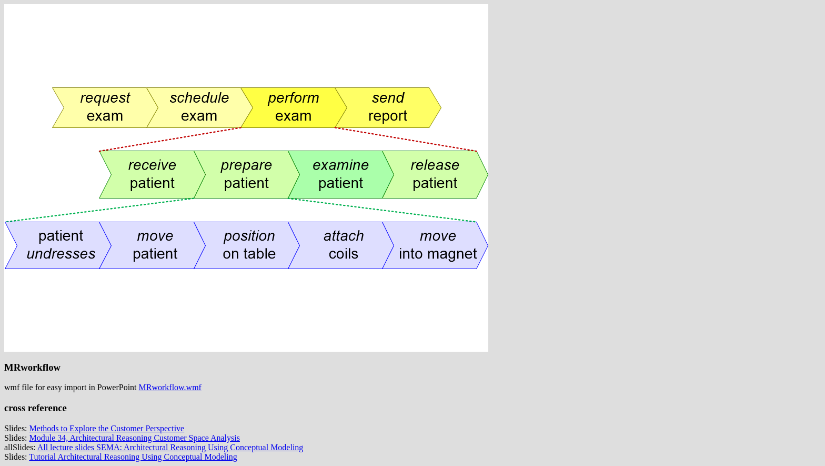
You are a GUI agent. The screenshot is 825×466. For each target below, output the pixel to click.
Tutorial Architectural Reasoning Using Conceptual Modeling (133, 456)
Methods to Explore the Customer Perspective (107, 428)
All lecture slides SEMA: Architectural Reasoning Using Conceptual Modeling (170, 447)
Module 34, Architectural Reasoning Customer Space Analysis (134, 437)
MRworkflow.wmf (170, 387)
